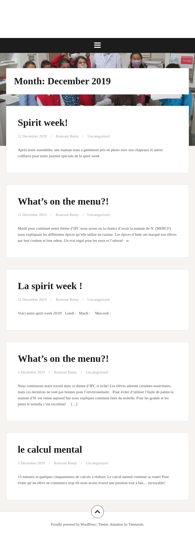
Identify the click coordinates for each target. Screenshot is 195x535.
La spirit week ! (50, 286)
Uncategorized (99, 136)
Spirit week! (43, 122)
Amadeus (116, 524)
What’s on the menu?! (63, 201)
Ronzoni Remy (67, 136)
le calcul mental (50, 449)
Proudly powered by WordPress (73, 524)
